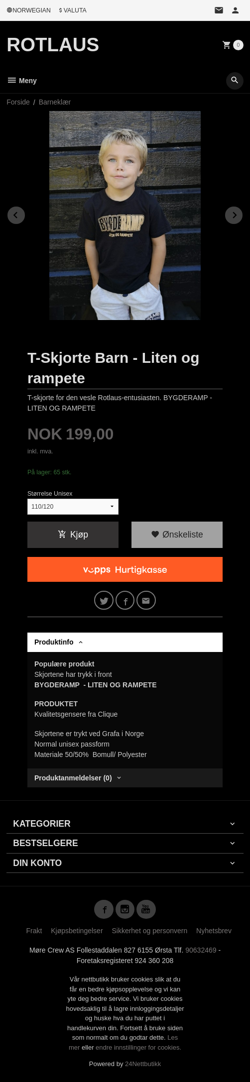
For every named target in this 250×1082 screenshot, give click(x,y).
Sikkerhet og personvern (149, 931)
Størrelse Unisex (50, 493)
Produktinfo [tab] (54, 642)
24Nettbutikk (143, 1064)
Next (243, 213)
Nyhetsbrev (214, 931)
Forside (18, 102)
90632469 (200, 950)
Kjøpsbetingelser (77, 931)
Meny (21, 81)
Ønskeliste (177, 535)
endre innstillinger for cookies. (138, 1047)
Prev (25, 213)
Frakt (34, 931)
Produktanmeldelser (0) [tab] (73, 778)
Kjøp (73, 535)
